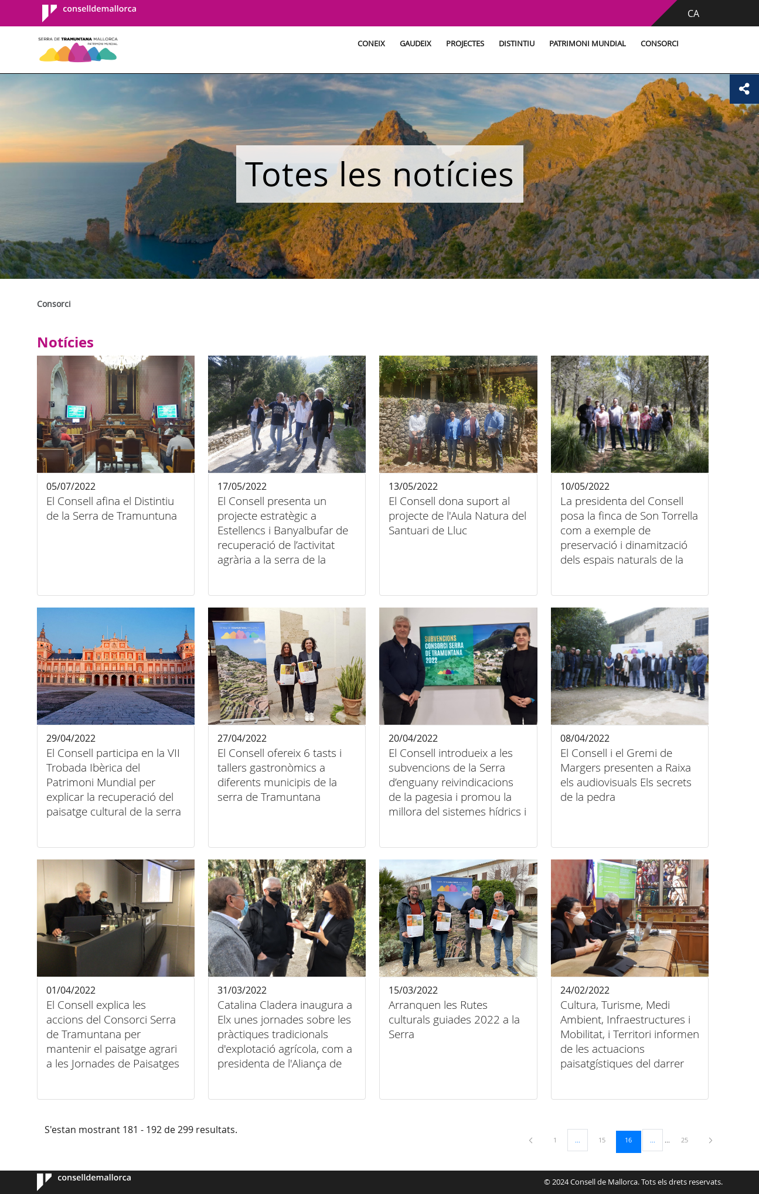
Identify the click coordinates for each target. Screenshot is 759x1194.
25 (688, 1139)
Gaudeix (415, 44)
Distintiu (517, 44)
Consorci (660, 44)
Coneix (371, 44)
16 (632, 1139)
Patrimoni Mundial (587, 44)
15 (606, 1139)
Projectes (465, 44)
